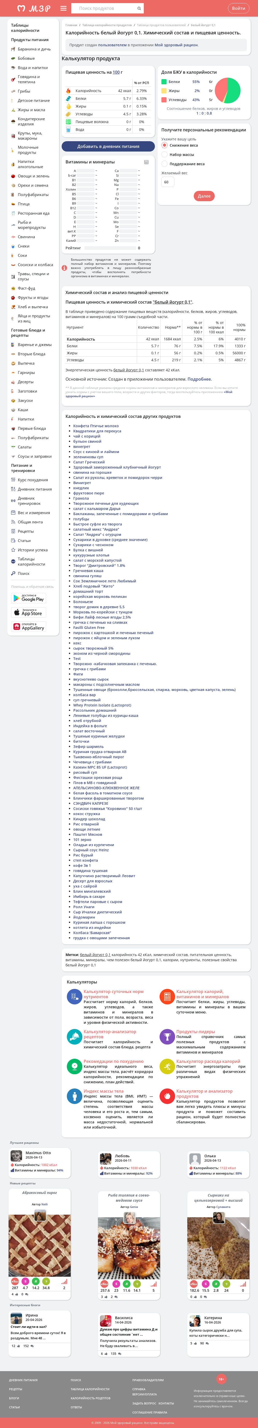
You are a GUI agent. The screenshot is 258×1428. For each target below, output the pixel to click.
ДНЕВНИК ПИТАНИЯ (23, 1380)
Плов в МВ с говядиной (95, 782)
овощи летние (86, 829)
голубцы (81, 518)
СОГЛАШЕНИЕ (142, 1412)
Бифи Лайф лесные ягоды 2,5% (102, 617)
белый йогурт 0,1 (203, 25)
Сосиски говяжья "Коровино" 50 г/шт (107, 808)
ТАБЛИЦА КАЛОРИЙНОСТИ (90, 1389)
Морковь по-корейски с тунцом (102, 612)
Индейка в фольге (90, 725)
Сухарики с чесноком (93, 544)
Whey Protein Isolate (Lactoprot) (102, 705)
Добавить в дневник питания (108, 146)
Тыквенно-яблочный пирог (98, 756)
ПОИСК (76, 1380)
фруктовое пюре (88, 493)
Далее (204, 196)
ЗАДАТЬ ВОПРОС (144, 1403)
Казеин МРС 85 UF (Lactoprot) (100, 767)
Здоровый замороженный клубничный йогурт (117, 467)
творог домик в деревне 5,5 (99, 606)
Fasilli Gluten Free (89, 627)
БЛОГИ (14, 1398)
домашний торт (88, 591)
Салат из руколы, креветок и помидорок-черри (117, 477)
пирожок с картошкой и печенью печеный (113, 632)
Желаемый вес (174, 173)
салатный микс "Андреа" (96, 529)
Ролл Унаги (84, 906)
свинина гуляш (87, 575)
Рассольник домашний (95, 710)
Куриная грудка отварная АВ (99, 751)
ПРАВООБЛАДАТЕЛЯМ (148, 1380)
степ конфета (85, 860)
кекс (77, 643)
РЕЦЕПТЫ (15, 1389)
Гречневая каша (88, 570)
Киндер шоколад (89, 818)
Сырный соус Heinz (91, 849)
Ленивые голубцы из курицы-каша (105, 715)
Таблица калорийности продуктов (107, 25)
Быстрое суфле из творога (97, 524)
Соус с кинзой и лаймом (96, 451)
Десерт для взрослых (92, 880)
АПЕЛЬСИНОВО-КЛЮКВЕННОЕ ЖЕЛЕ (106, 787)
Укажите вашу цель (178, 139)
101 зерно (82, 839)
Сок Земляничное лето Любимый (104, 580)
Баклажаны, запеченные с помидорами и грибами (120, 513)
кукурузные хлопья (91, 555)
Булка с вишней (88, 549)
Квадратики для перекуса (97, 431)
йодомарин (84, 917)
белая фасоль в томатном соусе (102, 793)
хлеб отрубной (87, 720)
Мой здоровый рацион (176, 44)
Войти (238, 8)
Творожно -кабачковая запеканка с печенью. (115, 663)
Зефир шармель (88, 746)
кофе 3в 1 (82, 865)
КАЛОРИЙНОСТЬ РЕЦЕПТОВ (90, 1398)
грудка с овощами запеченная (101, 937)
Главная (71, 25)
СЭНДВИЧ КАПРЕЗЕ (90, 803)
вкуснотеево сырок (91, 679)
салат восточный (89, 730)
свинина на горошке (92, 472)
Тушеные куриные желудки (99, 736)
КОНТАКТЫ (166, 1403)
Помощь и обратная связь (32, 586)
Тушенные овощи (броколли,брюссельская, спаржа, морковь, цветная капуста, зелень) (154, 689)
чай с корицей (87, 436)
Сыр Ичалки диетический (97, 912)
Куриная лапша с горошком (99, 922)
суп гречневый (87, 699)
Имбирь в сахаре (89, 896)
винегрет (81, 446)
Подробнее (199, 379)
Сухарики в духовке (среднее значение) (110, 539)
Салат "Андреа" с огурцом (97, 534)
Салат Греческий (89, 462)
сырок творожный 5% (93, 648)
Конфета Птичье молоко (96, 425)
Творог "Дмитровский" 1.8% (99, 565)
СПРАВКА (138, 1389)
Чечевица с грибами (92, 762)
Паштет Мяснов (87, 834)
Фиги (78, 674)
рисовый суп (85, 772)
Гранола (81, 498)
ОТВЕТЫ (76, 1407)
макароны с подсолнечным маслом (106, 684)
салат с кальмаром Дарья (96, 508)
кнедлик (81, 487)
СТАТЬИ (14, 1407)
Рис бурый (83, 855)
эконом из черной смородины (101, 653)
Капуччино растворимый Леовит (104, 875)
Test (77, 658)
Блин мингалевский (92, 891)
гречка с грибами (89, 668)
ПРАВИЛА (160, 1412)
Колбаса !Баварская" (92, 932)
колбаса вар (84, 694)
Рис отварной (86, 824)
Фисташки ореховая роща (97, 777)
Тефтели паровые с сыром (97, 901)
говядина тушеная (90, 870)
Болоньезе (83, 601)
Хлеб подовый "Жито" (93, 586)
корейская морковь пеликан (100, 596)
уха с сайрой (85, 886)
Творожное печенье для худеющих (106, 503)
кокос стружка (86, 813)
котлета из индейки (92, 927)
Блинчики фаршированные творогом (108, 798)
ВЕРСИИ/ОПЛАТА (144, 1394)
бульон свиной (87, 441)
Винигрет (82, 482)
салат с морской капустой (97, 560)
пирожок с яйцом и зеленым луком (106, 637)
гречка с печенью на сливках (100, 622)
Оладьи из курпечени (93, 844)
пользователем (112, 44)
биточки (81, 741)
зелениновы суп (88, 456)
